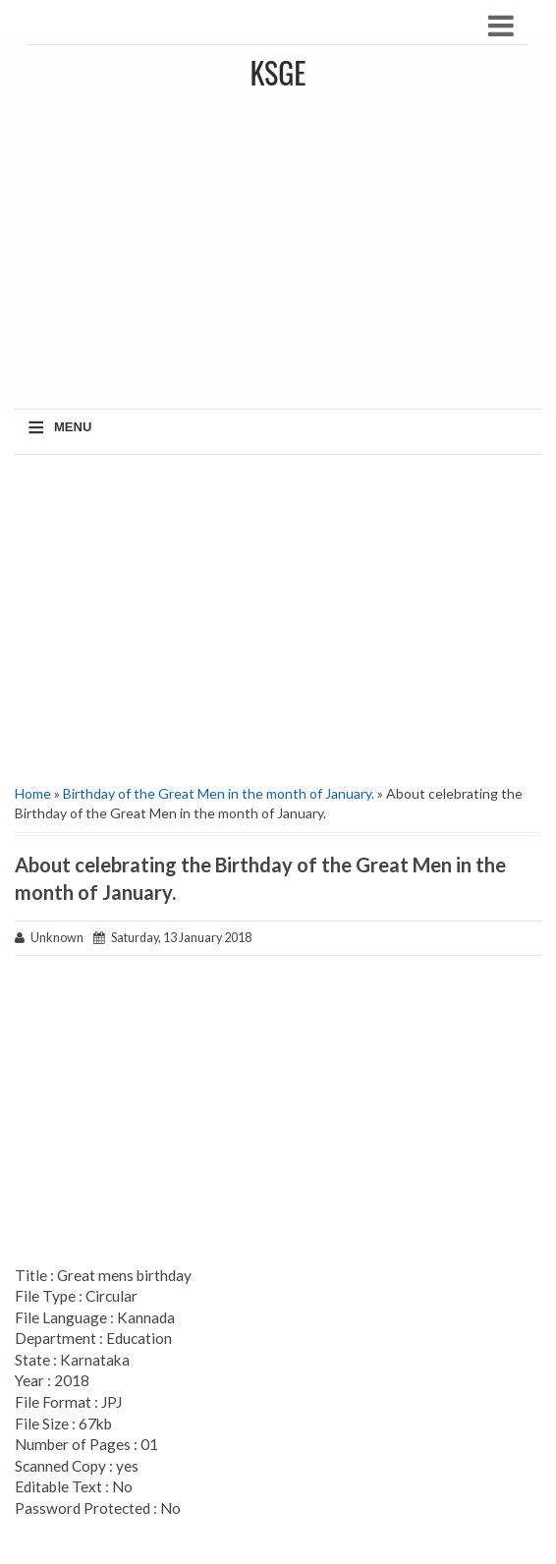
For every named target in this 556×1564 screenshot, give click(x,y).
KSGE (278, 72)
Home (33, 793)
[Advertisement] (278, 612)
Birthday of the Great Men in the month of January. (218, 793)
